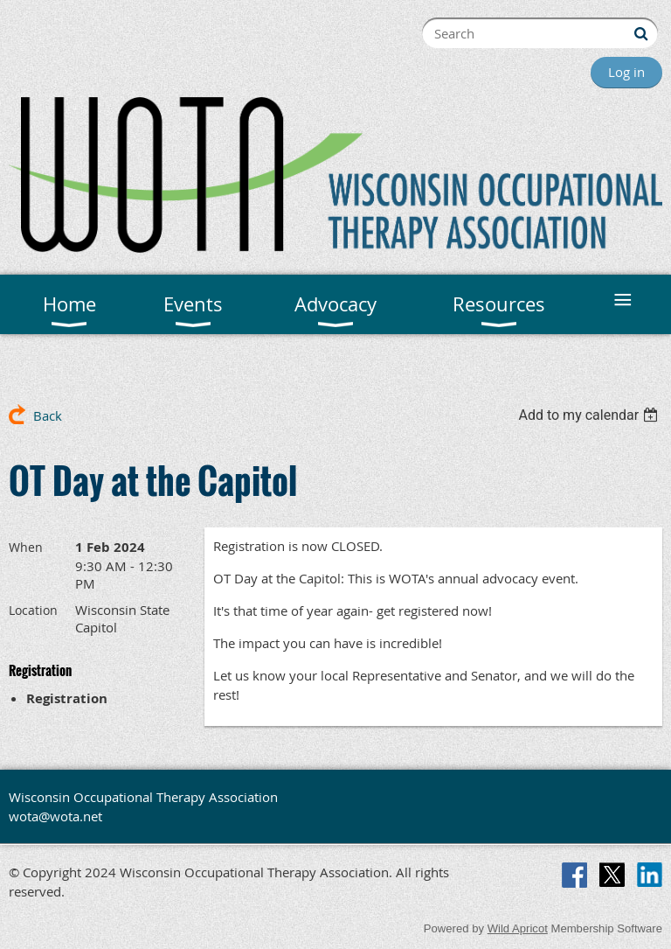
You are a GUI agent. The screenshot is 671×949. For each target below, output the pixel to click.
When (26, 547)
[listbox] (590, 415)
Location (33, 610)
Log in (626, 71)
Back (47, 415)
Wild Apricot (518, 928)
